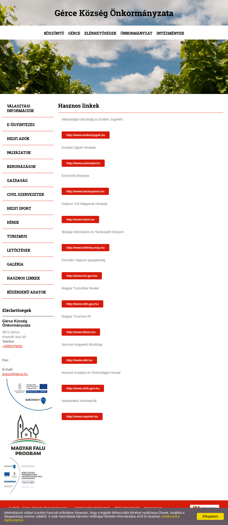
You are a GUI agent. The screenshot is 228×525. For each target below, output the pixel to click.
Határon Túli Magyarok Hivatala (84, 204)
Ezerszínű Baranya (75, 175)
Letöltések (18, 250)
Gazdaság (17, 180)
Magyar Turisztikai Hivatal (80, 288)
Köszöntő (54, 33)
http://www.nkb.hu (79, 360)
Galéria (15, 264)
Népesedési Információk (79, 401)
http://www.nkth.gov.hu (82, 388)
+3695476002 (12, 346)
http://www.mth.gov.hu (82, 304)
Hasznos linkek (23, 278)
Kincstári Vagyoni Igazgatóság (83, 260)
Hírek (13, 222)
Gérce (74, 33)
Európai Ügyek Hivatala (79, 147)
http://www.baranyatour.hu (85, 191)
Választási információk (20, 108)
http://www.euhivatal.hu (83, 163)
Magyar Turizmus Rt (76, 316)
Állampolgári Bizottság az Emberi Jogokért (92, 119)
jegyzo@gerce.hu (15, 374)
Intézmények (170, 33)
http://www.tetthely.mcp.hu (85, 247)
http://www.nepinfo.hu (82, 416)
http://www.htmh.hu (80, 219)
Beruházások (21, 166)
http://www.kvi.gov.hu (81, 276)
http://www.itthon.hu (80, 332)
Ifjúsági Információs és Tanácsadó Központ (93, 232)
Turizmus (17, 236)
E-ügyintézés (21, 124)
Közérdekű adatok (26, 292)
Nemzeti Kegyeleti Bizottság (82, 344)
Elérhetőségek (100, 33)
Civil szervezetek (25, 194)
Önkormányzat (136, 33)
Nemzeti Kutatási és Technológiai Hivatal (91, 373)
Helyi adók (18, 138)
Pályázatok (19, 152)
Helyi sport (19, 208)
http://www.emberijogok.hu (85, 135)
